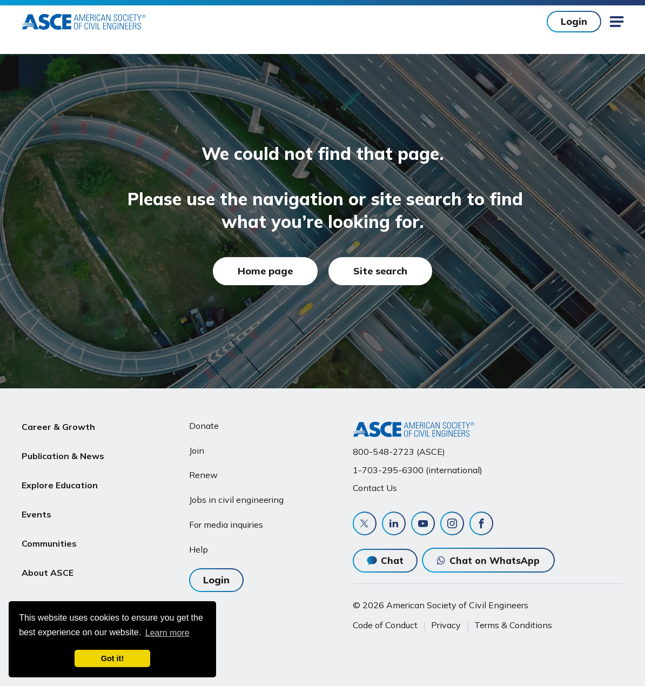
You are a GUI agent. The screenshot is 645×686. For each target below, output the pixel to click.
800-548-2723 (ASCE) (399, 451)
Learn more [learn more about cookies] (167, 632)
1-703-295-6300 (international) (417, 470)
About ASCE (47, 554)
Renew (203, 474)
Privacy (446, 625)
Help (198, 549)
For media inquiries (226, 524)
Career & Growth (58, 425)
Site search (380, 271)
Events (36, 502)
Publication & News (63, 451)
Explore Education (60, 477)
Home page (265, 271)
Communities (49, 528)
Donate (204, 425)
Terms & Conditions (513, 625)
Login (574, 21)
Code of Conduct (385, 625)
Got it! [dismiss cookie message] (112, 658)
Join (196, 450)
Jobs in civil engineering (236, 499)
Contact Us (375, 487)
